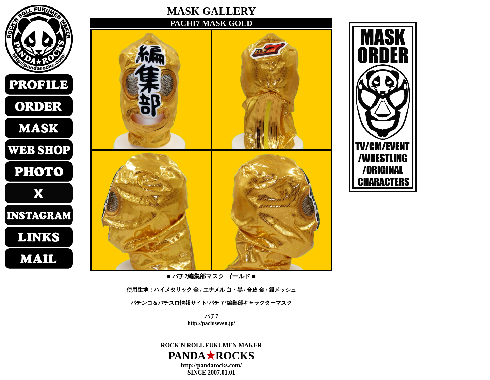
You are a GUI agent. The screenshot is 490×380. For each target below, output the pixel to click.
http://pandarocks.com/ (211, 365)
